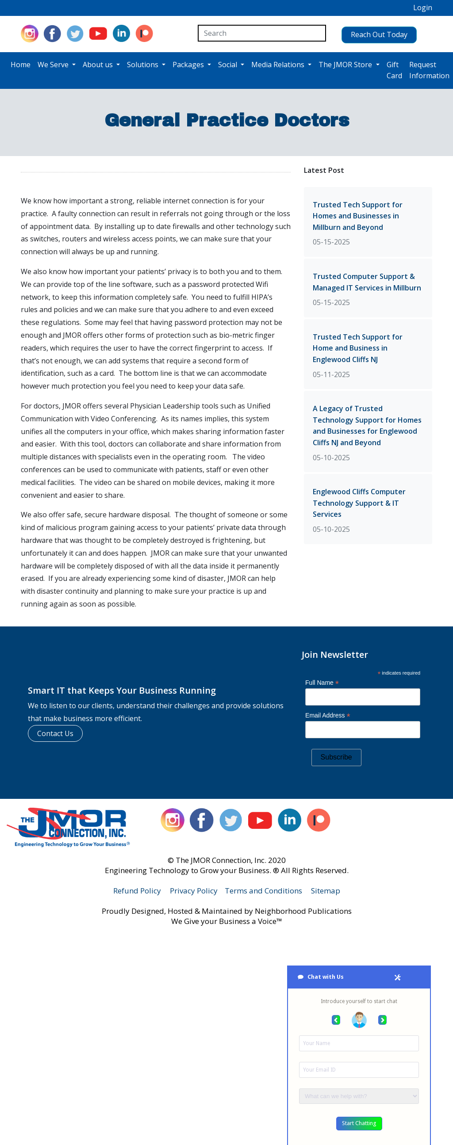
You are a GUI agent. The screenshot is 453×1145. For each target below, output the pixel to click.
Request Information (429, 69)
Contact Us (55, 732)
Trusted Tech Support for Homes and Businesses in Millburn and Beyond (358, 214)
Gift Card (394, 69)
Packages (189, 64)
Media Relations (278, 64)
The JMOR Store (346, 64)
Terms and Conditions (263, 890)
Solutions (143, 64)
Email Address (327, 714)
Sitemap (325, 890)
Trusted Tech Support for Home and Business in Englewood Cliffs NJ (358, 347)
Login (422, 7)
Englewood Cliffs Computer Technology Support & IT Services (359, 502)
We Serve (54, 64)
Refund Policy (137, 890)
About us (99, 64)
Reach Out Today (370, 33)
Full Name (322, 681)
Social (228, 64)
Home (21, 64)
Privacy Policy (194, 890)
